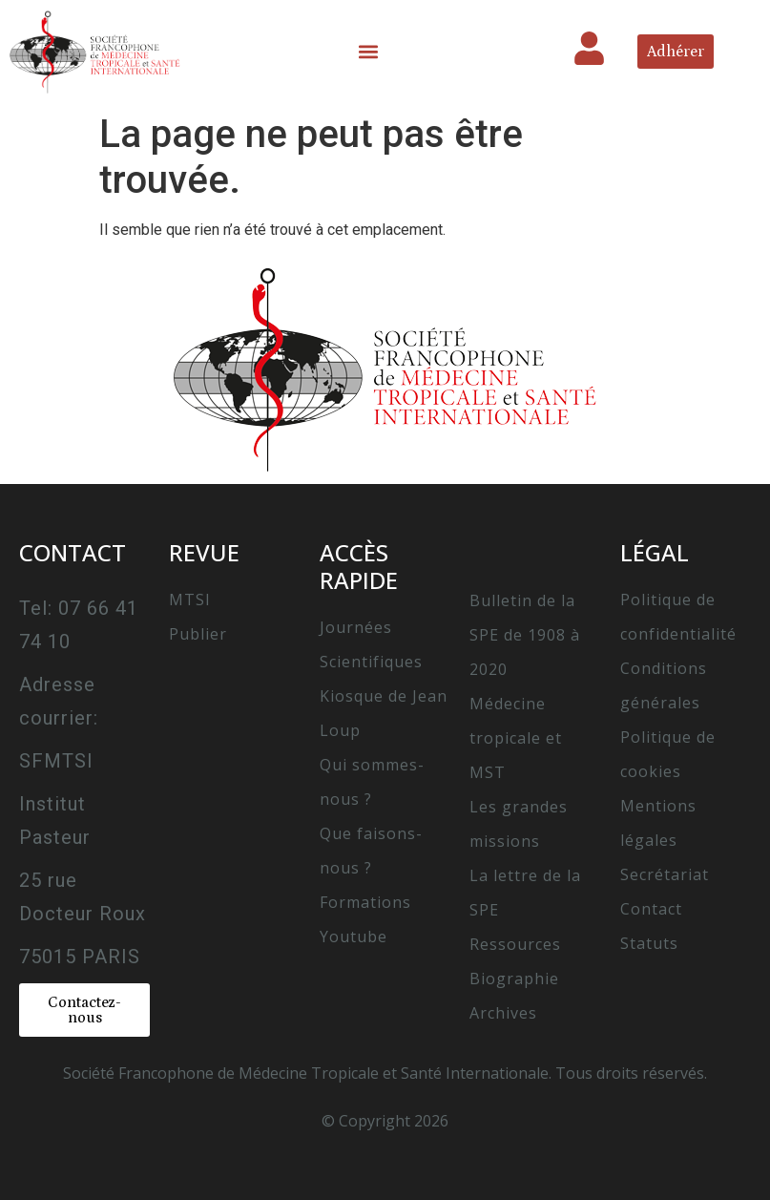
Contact (651, 908)
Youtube (353, 936)
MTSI (190, 599)
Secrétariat (664, 874)
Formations (365, 902)
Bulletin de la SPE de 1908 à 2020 (524, 635)
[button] (369, 52)
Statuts (649, 943)
